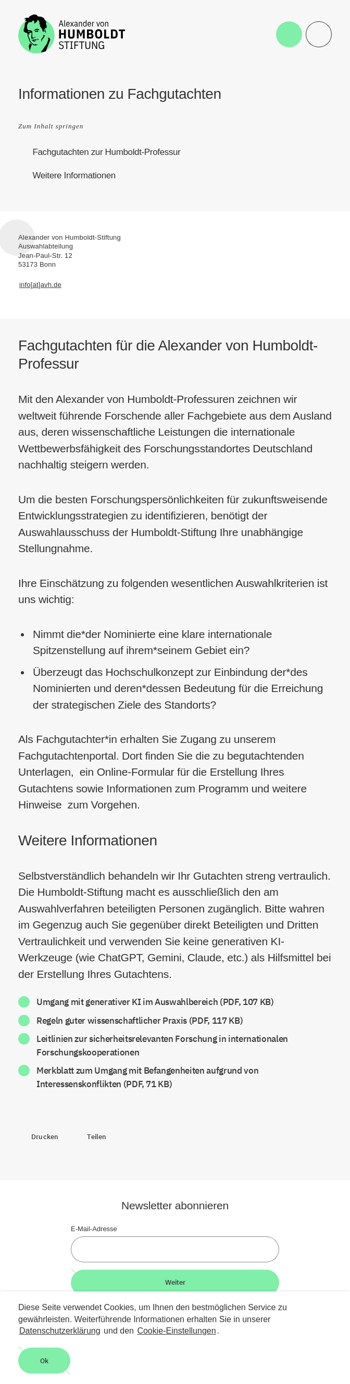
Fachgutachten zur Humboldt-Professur (106, 152)
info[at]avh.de (40, 285)
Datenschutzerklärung (60, 1330)
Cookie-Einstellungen (176, 1330)
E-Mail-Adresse (94, 1229)
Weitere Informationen (74, 175)
